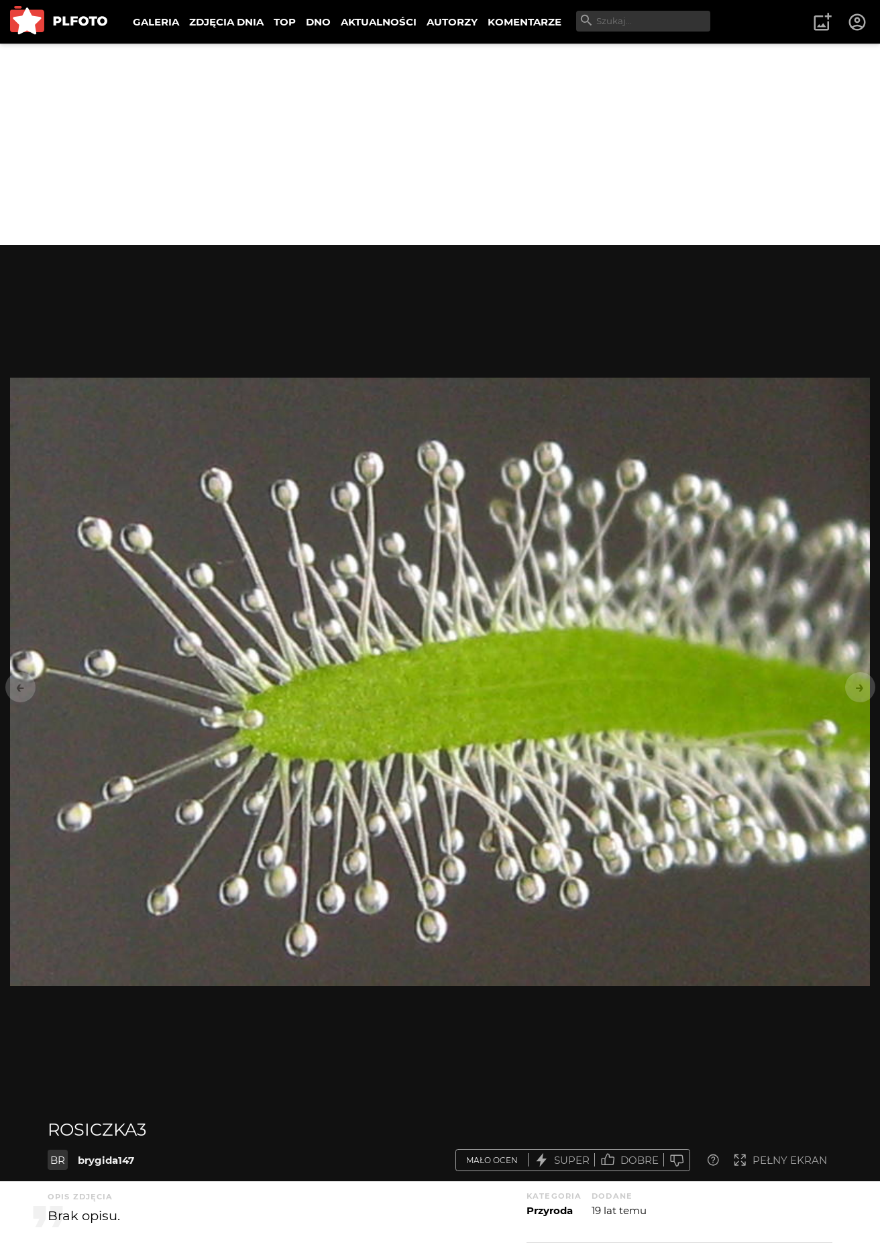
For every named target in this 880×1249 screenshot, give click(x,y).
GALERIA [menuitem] (156, 21)
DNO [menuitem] (318, 21)
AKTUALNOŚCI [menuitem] (379, 21)
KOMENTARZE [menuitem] (524, 21)
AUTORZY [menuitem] (452, 21)
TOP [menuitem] (285, 21)
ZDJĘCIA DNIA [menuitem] (226, 21)
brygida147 (106, 1160)
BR (57, 1160)
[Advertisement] (440, 144)
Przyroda (550, 1210)
